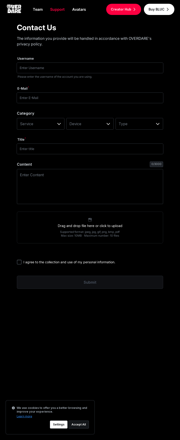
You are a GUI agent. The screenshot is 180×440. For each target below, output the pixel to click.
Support (57, 9)
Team (38, 9)
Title (20, 139)
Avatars (79, 9)
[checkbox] (19, 262)
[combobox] (40, 124)
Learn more (24, 416)
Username (25, 58)
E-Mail (22, 88)
